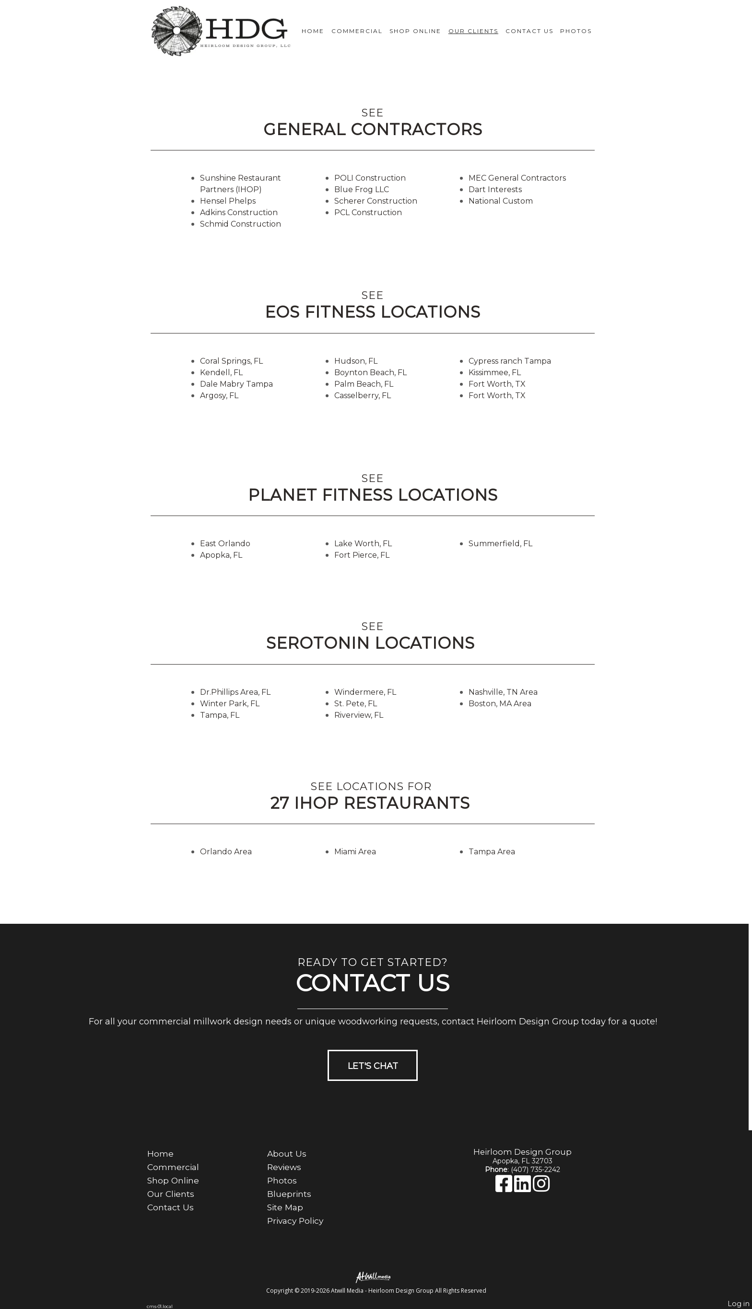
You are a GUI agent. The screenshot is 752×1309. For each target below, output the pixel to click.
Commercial (357, 30)
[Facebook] (504, 1188)
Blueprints (289, 1194)
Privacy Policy (295, 1221)
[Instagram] (541, 1188)
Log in (739, 1303)
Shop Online (415, 30)
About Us (286, 1153)
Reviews (284, 1167)
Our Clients (473, 30)
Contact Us (529, 30)
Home (313, 30)
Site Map (285, 1207)
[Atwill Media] (376, 1276)
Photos (576, 30)
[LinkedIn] (523, 1188)
